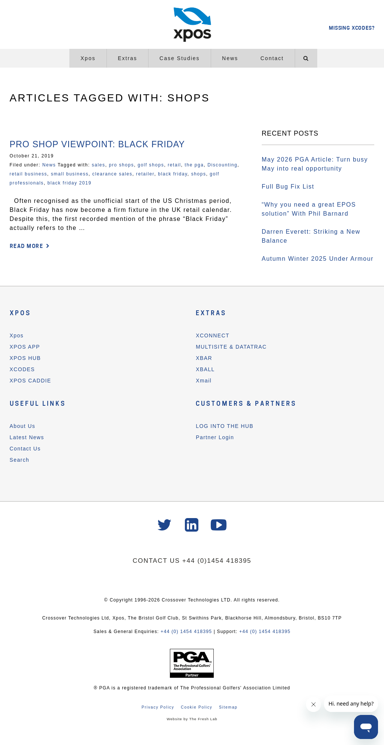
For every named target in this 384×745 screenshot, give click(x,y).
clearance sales (112, 174)
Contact (272, 58)
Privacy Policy (157, 707)
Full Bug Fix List (288, 186)
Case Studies (179, 58)
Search (20, 460)
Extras (127, 58)
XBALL (205, 369)
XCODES (22, 369)
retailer (145, 174)
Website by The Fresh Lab (192, 719)
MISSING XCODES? (351, 28)
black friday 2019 (70, 183)
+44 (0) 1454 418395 (187, 632)
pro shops (121, 165)
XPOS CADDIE (30, 381)
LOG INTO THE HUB (225, 426)
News (230, 58)
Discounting (222, 165)
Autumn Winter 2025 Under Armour (318, 258)
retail (174, 165)
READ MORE (27, 246)
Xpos (88, 58)
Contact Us (25, 449)
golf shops (151, 165)
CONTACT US (156, 561)
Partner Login (215, 437)
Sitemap (228, 707)
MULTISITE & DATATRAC (231, 347)
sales (98, 165)
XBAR (204, 358)
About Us (23, 426)
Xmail (204, 381)
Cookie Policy (196, 707)
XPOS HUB (25, 358)
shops (198, 174)
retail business (28, 174)
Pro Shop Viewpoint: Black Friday (100, 144)
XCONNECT (213, 335)
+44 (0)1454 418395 (217, 561)
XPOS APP (25, 347)
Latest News (27, 437)
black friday (173, 174)
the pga (194, 165)
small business (70, 174)
